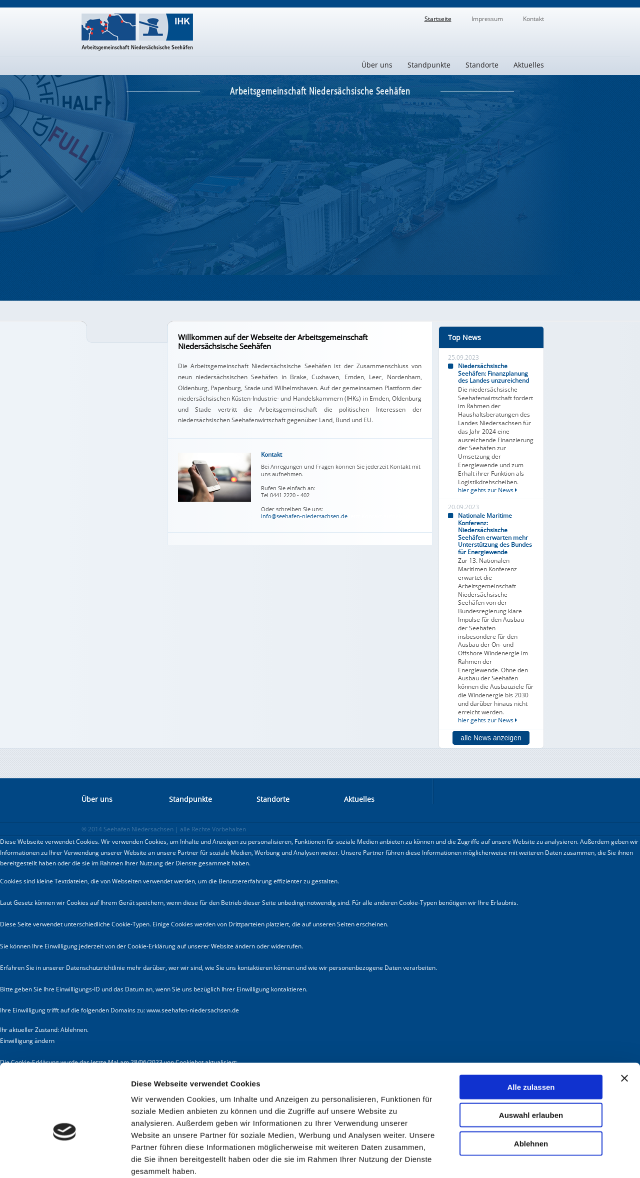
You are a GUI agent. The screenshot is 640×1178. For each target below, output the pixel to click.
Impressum (487, 19)
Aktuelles (529, 65)
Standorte (482, 65)
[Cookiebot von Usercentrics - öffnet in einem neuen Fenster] (64, 1158)
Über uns (377, 65)
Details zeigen (531, 1158)
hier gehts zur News (487, 490)
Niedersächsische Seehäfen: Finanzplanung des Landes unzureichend (493, 373)
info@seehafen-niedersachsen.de (304, 516)
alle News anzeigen (490, 738)
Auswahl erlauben (531, 1062)
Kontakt (533, 19)
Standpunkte (429, 65)
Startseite (438, 19)
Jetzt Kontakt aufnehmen (381, 516)
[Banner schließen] (624, 1024)
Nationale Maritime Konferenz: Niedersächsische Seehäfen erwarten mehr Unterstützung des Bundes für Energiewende (495, 533)
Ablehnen (531, 1090)
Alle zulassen (530, 1033)
